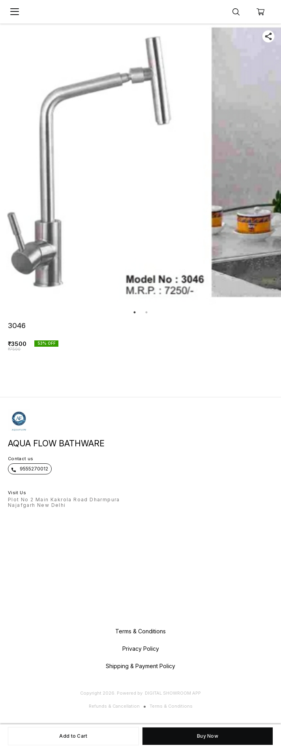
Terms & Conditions (171, 706)
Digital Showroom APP (173, 693)
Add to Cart (73, 736)
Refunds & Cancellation (114, 706)
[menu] (14, 12)
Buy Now (207, 736)
